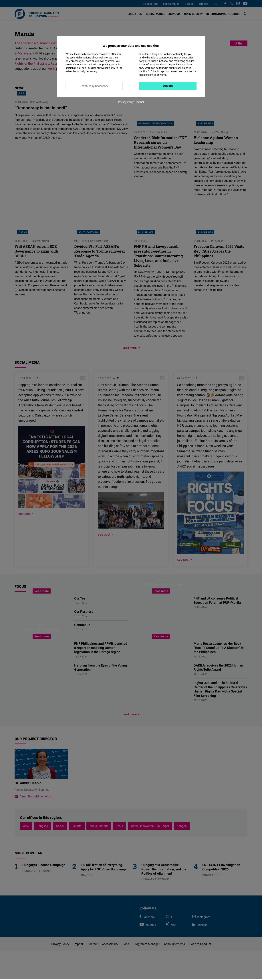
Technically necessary (94, 86)
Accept (168, 85)
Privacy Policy (126, 102)
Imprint (140, 102)
